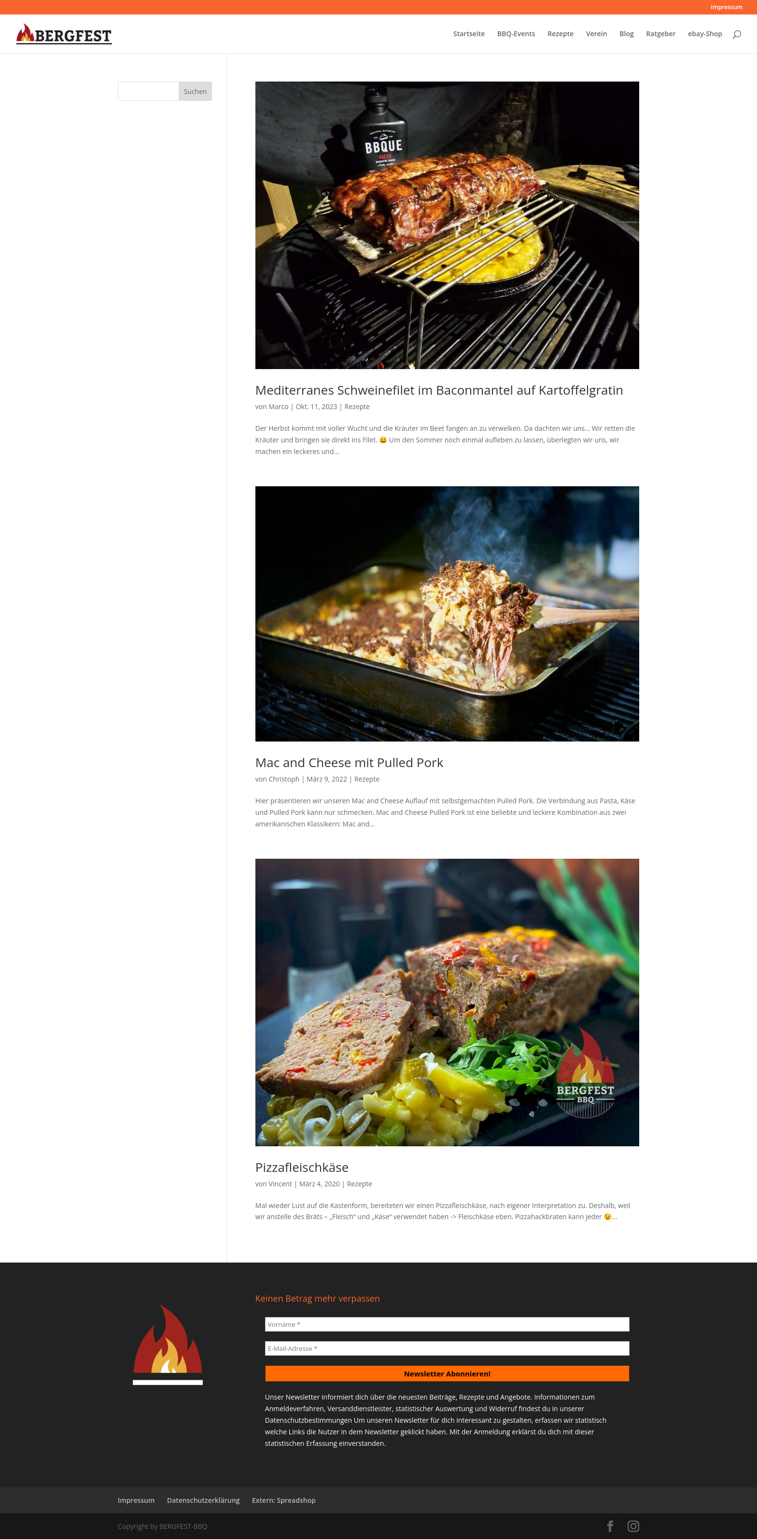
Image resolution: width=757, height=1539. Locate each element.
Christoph (283, 778)
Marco (278, 406)
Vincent (280, 1183)
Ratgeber (660, 34)
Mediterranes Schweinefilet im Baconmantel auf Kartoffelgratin (439, 389)
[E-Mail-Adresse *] (447, 1348)
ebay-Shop (705, 34)
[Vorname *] (447, 1324)
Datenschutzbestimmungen (308, 1420)
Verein (596, 34)
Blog (626, 34)
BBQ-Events (516, 34)
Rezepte (560, 34)
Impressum (727, 7)
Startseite (469, 34)
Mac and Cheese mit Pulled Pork (349, 762)
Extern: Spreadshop (284, 1500)
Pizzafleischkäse (302, 1167)
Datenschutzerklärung (203, 1500)
